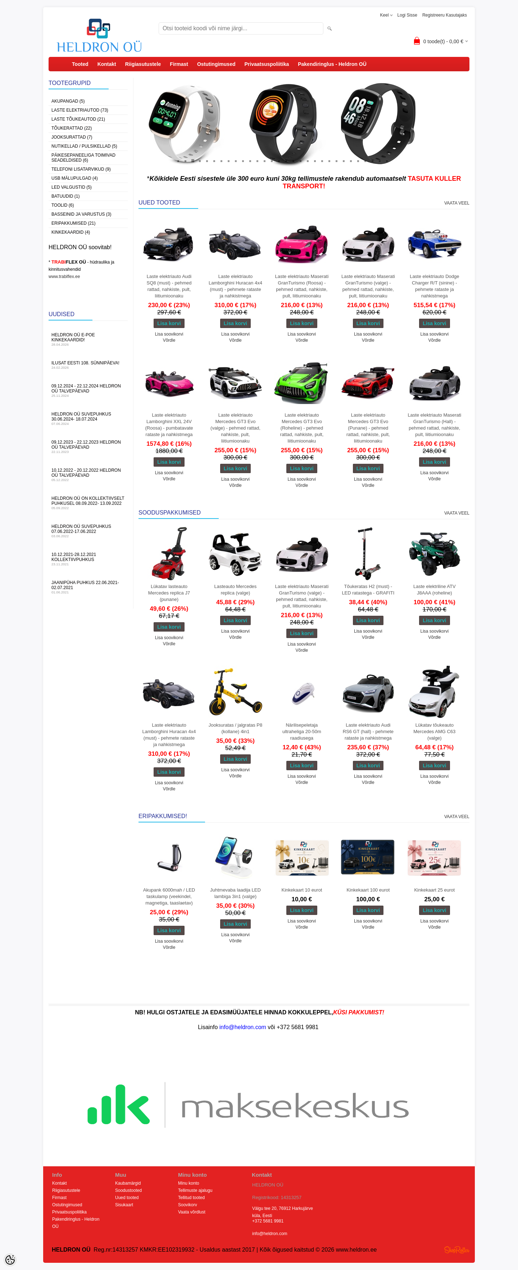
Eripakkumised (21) (73, 223)
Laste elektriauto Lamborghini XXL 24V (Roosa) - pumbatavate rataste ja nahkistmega (169, 424)
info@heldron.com (269, 1233)
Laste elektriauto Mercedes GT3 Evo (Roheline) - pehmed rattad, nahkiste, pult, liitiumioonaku (302, 428)
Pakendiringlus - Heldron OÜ (332, 64)
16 (286, 160)
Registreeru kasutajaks (444, 15)
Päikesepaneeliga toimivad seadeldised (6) (83, 158)
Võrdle (169, 340)
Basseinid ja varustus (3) (81, 214)
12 (257, 160)
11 (250, 160)
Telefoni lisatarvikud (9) (81, 169)
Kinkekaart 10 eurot (302, 890)
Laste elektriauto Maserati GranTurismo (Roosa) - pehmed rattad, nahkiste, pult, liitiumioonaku (301, 286)
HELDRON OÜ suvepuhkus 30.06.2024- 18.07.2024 (88, 419)
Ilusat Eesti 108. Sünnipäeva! (88, 364)
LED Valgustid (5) (71, 187)
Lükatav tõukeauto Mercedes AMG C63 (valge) (434, 731)
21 (322, 160)
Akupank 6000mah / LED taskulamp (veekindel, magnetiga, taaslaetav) (169, 896)
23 (336, 160)
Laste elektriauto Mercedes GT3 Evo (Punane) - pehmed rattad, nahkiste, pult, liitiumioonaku (368, 428)
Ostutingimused (216, 64)
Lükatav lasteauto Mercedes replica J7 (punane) (169, 593)
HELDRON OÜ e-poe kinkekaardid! (88, 339)
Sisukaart (124, 1204)
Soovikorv (187, 1204)
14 (271, 160)
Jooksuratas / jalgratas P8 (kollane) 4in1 (236, 728)
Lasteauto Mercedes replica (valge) (235, 590)
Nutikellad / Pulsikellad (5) (84, 146)
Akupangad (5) (68, 101)
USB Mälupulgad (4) (74, 178)
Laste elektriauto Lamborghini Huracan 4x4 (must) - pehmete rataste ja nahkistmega (235, 286)
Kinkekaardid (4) (70, 232)
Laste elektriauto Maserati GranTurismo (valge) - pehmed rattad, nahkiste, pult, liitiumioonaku (368, 286)
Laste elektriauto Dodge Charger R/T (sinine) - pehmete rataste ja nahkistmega (434, 286)
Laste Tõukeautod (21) (78, 119)
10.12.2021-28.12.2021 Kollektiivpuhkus (88, 559)
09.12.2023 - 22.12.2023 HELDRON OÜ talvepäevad (88, 447)
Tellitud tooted (191, 1197)
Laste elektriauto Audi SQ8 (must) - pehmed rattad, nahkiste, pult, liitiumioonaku (169, 286)
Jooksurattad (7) (71, 137)
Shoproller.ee (456, 1249)
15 (278, 160)
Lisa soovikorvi (169, 334)
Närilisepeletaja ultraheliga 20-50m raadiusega (301, 731)
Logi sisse (407, 15)
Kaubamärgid (128, 1183)
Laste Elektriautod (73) (79, 110)
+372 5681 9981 (267, 1221)
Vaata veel (456, 203)
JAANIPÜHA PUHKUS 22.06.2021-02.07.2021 (88, 587)
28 (372, 160)
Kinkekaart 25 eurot (434, 890)
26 (358, 160)
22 (329, 160)
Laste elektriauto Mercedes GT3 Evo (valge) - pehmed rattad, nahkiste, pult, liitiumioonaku (235, 428)
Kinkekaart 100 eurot (368, 890)
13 (264, 160)
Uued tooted (126, 1197)
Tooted (80, 64)
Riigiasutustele (143, 64)
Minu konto (188, 1183)
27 (365, 160)
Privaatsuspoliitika (266, 64)
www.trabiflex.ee (64, 276)
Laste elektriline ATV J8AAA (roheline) (434, 590)
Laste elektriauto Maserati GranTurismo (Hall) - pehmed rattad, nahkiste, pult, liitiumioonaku (434, 424)
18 (300, 160)
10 (242, 160)
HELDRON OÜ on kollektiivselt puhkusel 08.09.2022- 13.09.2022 (88, 503)
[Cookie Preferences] (10, 1259)
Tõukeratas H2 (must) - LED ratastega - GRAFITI (368, 590)
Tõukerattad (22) (71, 128)
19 (307, 160)
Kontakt (106, 64)
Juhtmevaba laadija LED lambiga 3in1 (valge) (235, 893)
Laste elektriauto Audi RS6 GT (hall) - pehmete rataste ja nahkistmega (368, 731)
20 (314, 160)
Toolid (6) (62, 205)
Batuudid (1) (65, 196)
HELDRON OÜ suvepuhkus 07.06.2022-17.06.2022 (88, 531)
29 (379, 160)
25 (350, 160)
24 (343, 160)
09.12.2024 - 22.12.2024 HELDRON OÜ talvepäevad (88, 390)
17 (293, 160)
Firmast (179, 64)
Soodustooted (128, 1190)
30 (386, 160)
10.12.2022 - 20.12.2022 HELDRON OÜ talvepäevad (88, 475)
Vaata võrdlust (191, 1212)
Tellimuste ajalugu (195, 1190)
